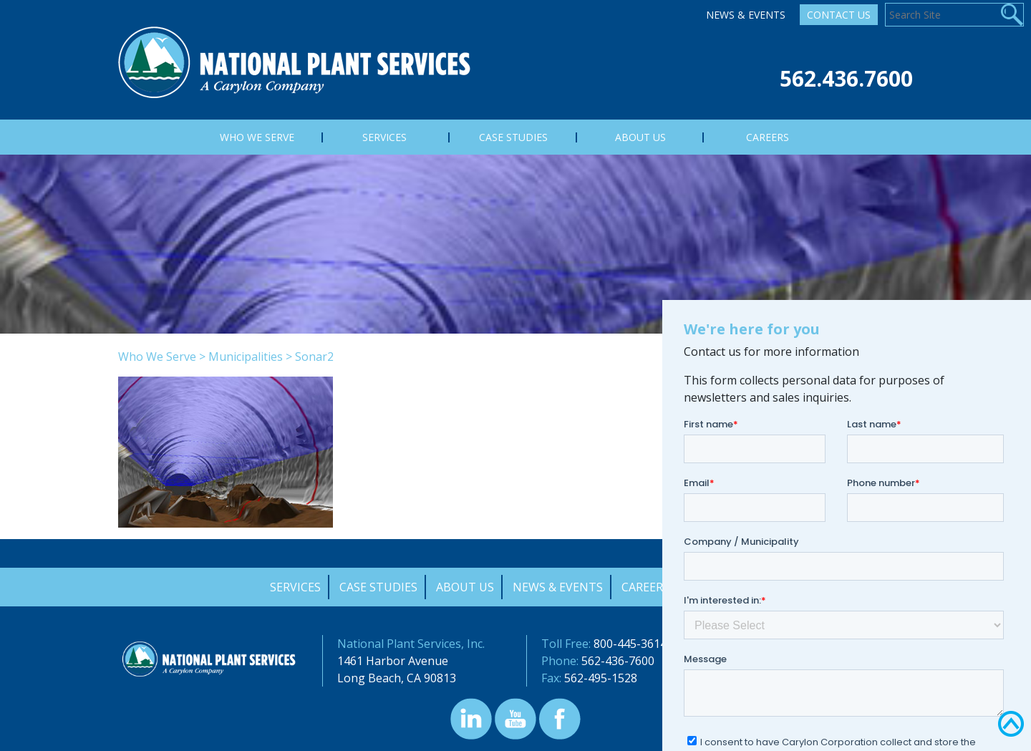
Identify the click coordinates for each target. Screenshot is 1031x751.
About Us (465, 587)
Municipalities (245, 356)
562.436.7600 (846, 78)
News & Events (745, 14)
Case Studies (378, 587)
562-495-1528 (600, 678)
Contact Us (839, 14)
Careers (645, 587)
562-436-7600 (617, 661)
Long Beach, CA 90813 (396, 678)
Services (295, 587)
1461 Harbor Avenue (392, 661)
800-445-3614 (630, 643)
